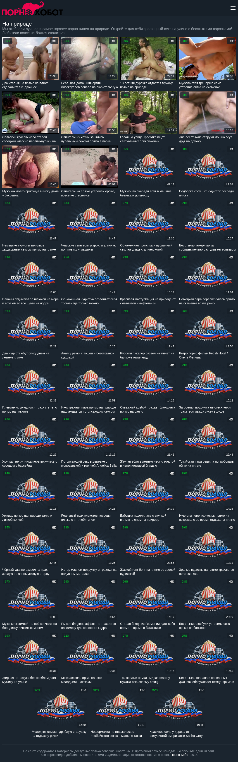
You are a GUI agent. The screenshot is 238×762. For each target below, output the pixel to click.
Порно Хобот (180, 755)
